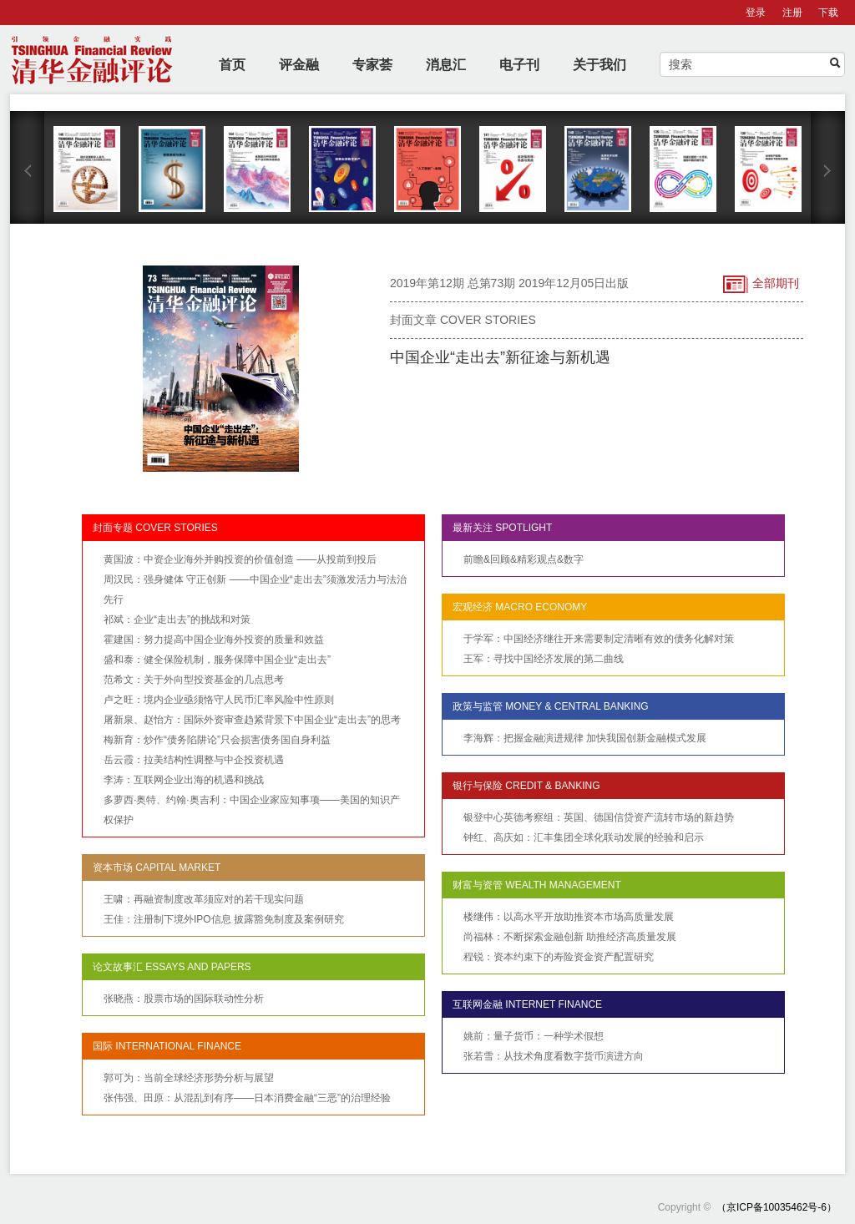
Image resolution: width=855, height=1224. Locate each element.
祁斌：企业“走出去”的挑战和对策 (177, 619)
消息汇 (446, 65)
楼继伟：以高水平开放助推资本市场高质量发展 (568, 917)
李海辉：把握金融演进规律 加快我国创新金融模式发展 (584, 738)
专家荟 (372, 65)
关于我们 (599, 65)
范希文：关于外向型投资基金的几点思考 (194, 679)
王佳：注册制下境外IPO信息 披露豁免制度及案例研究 (224, 919)
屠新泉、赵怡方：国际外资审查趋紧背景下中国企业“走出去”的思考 (252, 720)
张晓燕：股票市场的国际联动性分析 (184, 998)
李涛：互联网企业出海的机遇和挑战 (184, 780)
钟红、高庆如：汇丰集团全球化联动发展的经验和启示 (583, 837)
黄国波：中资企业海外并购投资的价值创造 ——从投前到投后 (240, 559)
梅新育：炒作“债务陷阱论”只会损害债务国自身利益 (217, 740)
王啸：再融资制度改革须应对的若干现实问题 (204, 899)
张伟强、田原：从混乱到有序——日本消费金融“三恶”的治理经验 (247, 1098)
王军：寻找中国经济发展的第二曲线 (543, 659)
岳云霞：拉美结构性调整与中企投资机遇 (194, 760)
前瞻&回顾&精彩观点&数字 (523, 559)
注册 (792, 12)
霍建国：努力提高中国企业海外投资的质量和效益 (214, 639)
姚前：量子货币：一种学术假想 (533, 1036)
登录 (756, 12)
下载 (828, 12)
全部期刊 (761, 284)
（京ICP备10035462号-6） (776, 1207)
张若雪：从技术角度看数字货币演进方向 (553, 1056)
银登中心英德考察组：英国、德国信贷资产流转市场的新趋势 (598, 817)
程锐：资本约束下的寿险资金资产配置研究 (558, 957)
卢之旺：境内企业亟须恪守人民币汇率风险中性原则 (219, 700)
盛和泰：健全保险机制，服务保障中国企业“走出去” (217, 659)
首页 (232, 65)
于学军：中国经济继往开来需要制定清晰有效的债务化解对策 (598, 639)
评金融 (299, 65)
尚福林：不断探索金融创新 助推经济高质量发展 (569, 937)
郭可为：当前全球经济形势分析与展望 (189, 1078)
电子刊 (519, 65)
